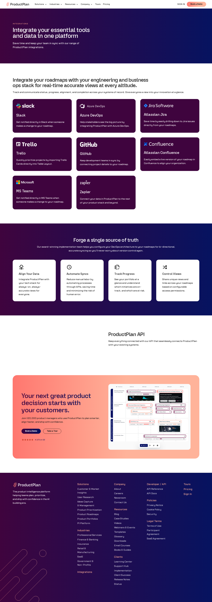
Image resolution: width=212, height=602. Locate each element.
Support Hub (121, 566)
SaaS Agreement (156, 538)
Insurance (83, 544)
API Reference (155, 489)
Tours (187, 484)
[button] (41, 4)
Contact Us (120, 502)
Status (118, 584)
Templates (120, 532)
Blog (116, 514)
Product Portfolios (87, 519)
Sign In (188, 494)
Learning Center (123, 562)
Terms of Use (154, 526)
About (117, 489)
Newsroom (120, 498)
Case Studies (121, 518)
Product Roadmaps (88, 514)
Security (151, 514)
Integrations (84, 572)
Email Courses (122, 545)
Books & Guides (122, 550)
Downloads (120, 541)
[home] (17, 4)
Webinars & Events (124, 527)
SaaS (80, 557)
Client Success (122, 575)
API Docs (152, 493)
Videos (117, 523)
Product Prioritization (89, 510)
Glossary (119, 536)
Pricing (188, 489)
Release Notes (122, 579)
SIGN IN (181, 4)
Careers (118, 493)
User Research (85, 497)
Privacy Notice (155, 505)
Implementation (123, 570)
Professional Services (89, 535)
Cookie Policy (154, 509)
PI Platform (83, 523)
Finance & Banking (87, 539)
